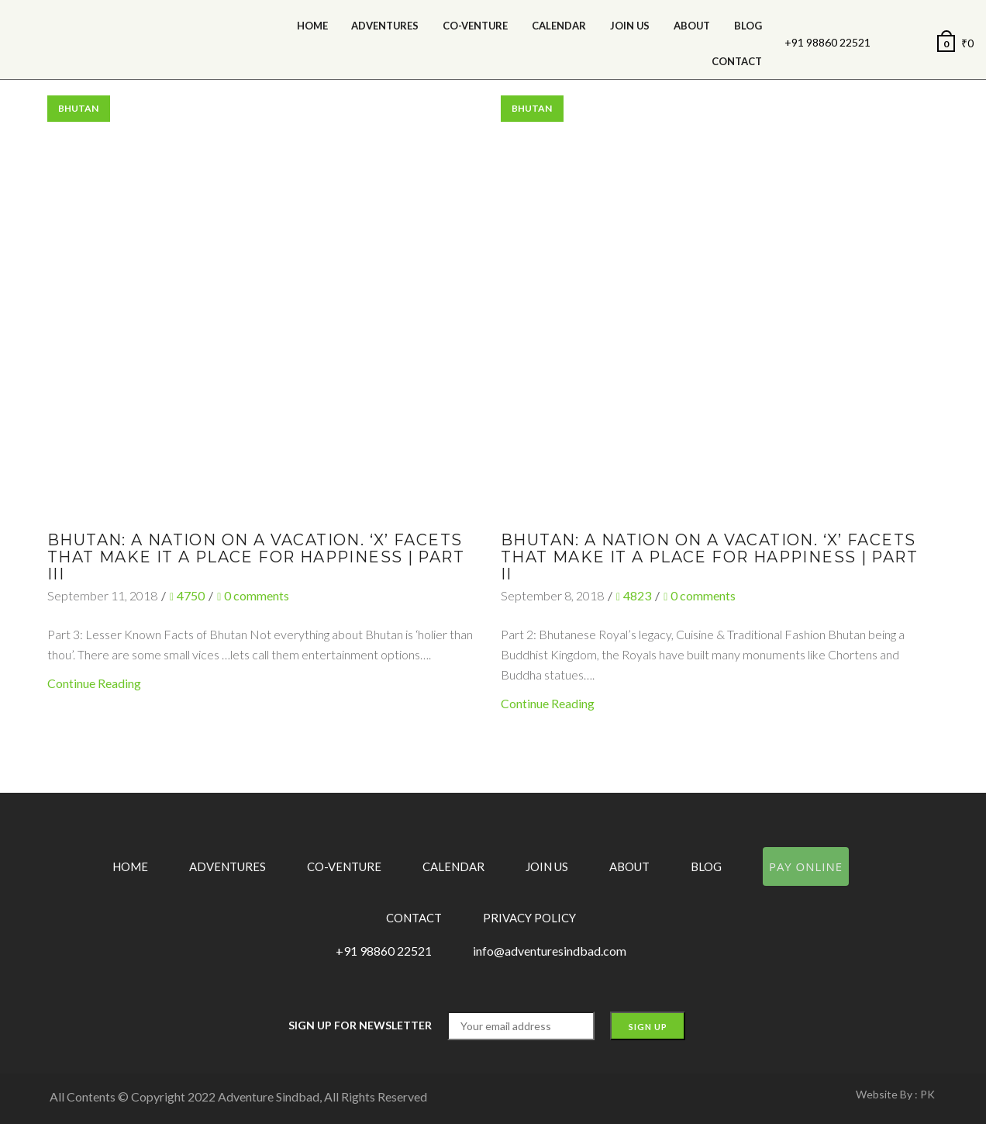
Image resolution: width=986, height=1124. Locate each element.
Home (312, 25)
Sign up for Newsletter (360, 1025)
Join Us (630, 25)
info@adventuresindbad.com (549, 950)
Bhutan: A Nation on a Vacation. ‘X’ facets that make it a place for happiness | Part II (709, 557)
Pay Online (806, 866)
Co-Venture (475, 25)
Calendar (453, 866)
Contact (737, 61)
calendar (559, 25)
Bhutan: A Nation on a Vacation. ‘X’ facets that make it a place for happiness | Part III (255, 557)
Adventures (385, 25)
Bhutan (78, 108)
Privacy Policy (529, 918)
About (692, 25)
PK (927, 1094)
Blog (748, 25)
